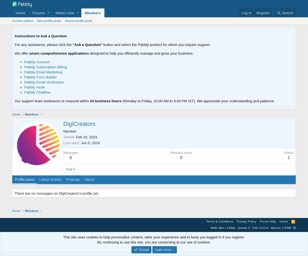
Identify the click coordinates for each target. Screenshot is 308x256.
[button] (48, 12)
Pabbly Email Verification (44, 82)
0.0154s (264, 227)
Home (20, 13)
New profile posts (49, 21)
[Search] (285, 12)
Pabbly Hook (34, 87)
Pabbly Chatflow (37, 92)
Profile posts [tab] (25, 179)
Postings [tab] (73, 179)
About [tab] (89, 179)
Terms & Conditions (219, 221)
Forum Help (268, 221)
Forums (38, 13)
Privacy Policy (246, 221)
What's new (65, 13)
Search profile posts (78, 21)
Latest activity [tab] (50, 179)
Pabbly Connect (37, 62)
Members (93, 13)
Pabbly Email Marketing (43, 72)
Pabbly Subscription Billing (45, 67)
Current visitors (22, 21)
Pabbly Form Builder (40, 77)
